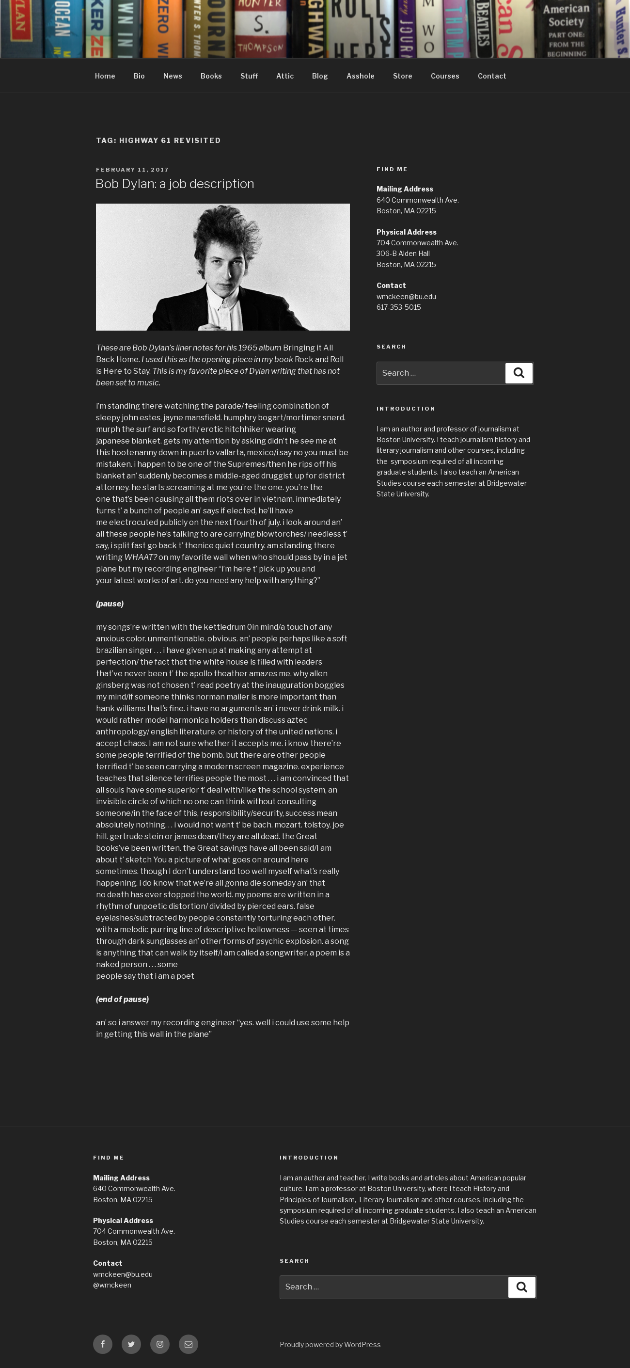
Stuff (249, 76)
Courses (445, 76)
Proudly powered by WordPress (330, 1344)
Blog (320, 76)
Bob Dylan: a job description (174, 183)
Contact (492, 76)
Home (105, 76)
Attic (285, 76)
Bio (139, 76)
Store (402, 76)
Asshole (360, 76)
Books (211, 76)
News (172, 76)
